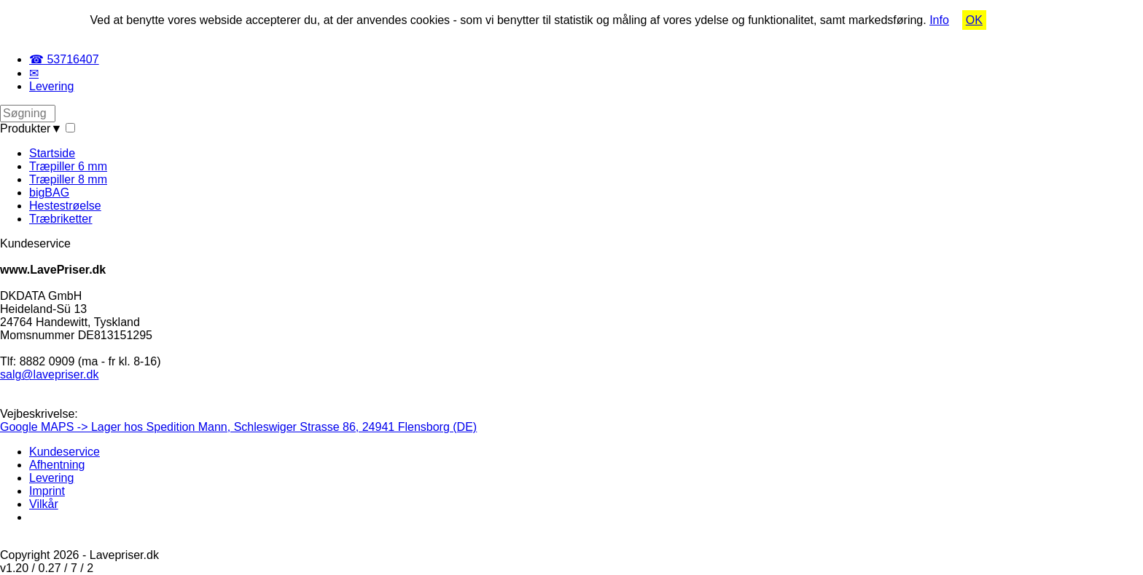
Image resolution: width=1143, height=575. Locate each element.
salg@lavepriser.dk (49, 374)
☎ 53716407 (64, 59)
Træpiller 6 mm (68, 166)
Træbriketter (61, 219)
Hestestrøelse (65, 205)
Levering (51, 86)
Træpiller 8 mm (68, 179)
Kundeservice (64, 451)
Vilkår (43, 504)
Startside (52, 153)
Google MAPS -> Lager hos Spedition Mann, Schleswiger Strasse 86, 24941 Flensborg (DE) (238, 427)
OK (974, 20)
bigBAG (49, 192)
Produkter (31, 128)
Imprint (47, 491)
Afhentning (57, 465)
